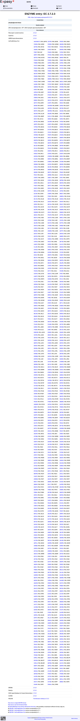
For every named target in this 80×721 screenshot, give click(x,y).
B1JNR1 (35, 684)
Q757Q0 (61, 276)
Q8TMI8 (35, 47)
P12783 (49, 84)
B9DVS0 (50, 609)
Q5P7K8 (36, 121)
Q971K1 (49, 615)
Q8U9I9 (35, 105)
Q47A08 (49, 252)
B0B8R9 (62, 209)
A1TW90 (36, 436)
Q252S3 (49, 201)
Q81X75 (35, 129)
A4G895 (36, 321)
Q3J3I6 (35, 193)
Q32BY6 (36, 548)
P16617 (35, 52)
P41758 (61, 73)
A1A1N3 (35, 151)
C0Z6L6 (36, 167)
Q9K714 (49, 311)
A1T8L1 (61, 409)
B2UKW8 (50, 105)
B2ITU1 (35, 428)
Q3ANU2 (62, 199)
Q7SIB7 (49, 49)
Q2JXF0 (61, 617)
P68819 (49, 564)
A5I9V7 (49, 345)
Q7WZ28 (50, 372)
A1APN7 (35, 444)
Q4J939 (61, 612)
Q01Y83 (61, 553)
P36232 (49, 76)
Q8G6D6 (61, 151)
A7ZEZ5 (61, 175)
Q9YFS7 (35, 103)
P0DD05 (62, 599)
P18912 (49, 297)
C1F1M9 (61, 92)
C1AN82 (49, 393)
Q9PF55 (61, 671)
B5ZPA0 (61, 495)
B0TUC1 (61, 535)
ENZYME (29, 2)
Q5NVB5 (62, 49)
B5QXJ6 (61, 516)
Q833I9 (49, 276)
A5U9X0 (36, 308)
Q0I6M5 (49, 623)
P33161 (35, 447)
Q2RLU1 (49, 388)
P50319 (61, 65)
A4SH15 (61, 207)
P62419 (49, 503)
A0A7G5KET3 (37, 41)
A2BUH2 (62, 460)
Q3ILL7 (49, 484)
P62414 (49, 353)
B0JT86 (61, 385)
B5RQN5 (36, 164)
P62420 (61, 636)
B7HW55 (36, 135)
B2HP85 (50, 399)
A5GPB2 (62, 620)
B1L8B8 (49, 636)
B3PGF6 (49, 191)
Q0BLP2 (62, 289)
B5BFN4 (62, 521)
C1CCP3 (61, 609)
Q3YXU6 (36, 551)
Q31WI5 (61, 545)
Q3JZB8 (61, 575)
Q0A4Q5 (62, 111)
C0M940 (50, 580)
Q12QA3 (35, 535)
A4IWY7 (49, 292)
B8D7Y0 (49, 172)
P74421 (49, 625)
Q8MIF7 (35, 55)
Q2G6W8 (62, 428)
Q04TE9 (36, 351)
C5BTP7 (61, 625)
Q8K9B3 (36, 172)
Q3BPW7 (62, 665)
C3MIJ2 (61, 551)
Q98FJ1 (49, 495)
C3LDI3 (49, 127)
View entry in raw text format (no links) (17, 704)
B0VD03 (50, 92)
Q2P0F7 (49, 668)
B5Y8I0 (61, 239)
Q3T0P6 (49, 41)
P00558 (49, 44)
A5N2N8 (50, 231)
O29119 (61, 119)
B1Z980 (49, 383)
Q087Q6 (49, 535)
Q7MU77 (36, 455)
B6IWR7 (36, 500)
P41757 (61, 185)
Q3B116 (35, 204)
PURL (29, 17)
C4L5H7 (36, 281)
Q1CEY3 (35, 681)
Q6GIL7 (35, 567)
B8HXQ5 (62, 249)
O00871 (35, 628)
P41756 (61, 121)
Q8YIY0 (61, 167)
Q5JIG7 (49, 631)
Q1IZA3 (35, 255)
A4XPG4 (36, 273)
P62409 (61, 129)
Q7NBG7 (61, 393)
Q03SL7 (61, 356)
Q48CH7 (49, 468)
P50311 (49, 236)
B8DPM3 (50, 425)
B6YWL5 (36, 633)
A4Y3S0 (36, 540)
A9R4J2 (61, 679)
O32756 (35, 335)
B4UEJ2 (50, 116)
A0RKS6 (62, 127)
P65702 (49, 527)
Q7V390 (49, 465)
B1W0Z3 (50, 583)
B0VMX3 (62, 89)
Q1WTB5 (36, 359)
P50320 (36, 81)
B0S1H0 (61, 281)
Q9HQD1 (36, 316)
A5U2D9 (50, 407)
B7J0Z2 (36, 159)
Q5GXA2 (36, 671)
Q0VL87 (35, 108)
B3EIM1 (61, 201)
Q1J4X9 (61, 593)
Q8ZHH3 (50, 679)
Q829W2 (62, 577)
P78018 (49, 401)
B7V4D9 (36, 471)
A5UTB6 (62, 505)
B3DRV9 (50, 151)
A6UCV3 (36, 553)
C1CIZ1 (35, 612)
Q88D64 (49, 481)
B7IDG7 (61, 628)
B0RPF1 (35, 665)
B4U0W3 (62, 580)
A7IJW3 (49, 671)
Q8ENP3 (36, 431)
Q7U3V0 (49, 436)
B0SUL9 (50, 188)
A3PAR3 (36, 457)
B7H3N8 (62, 87)
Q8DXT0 (50, 577)
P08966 (36, 63)
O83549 (49, 644)
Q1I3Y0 (49, 473)
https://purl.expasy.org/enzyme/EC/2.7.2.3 (41, 17)
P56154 (49, 319)
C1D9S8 (49, 343)
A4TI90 (49, 681)
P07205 (49, 55)
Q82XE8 (49, 420)
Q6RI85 (61, 57)
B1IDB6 (61, 225)
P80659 (36, 76)
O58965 (61, 489)
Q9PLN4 (50, 204)
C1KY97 (49, 361)
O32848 (49, 391)
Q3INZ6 (35, 412)
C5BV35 (61, 148)
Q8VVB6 (62, 607)
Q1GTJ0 (35, 556)
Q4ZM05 (62, 484)
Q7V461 (35, 465)
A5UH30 (50, 308)
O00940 (50, 239)
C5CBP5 (36, 388)
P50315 (49, 316)
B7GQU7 (36, 153)
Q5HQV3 (36, 572)
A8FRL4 (36, 543)
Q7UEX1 (61, 497)
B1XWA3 (36, 353)
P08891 (61, 60)
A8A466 (36, 268)
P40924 (36, 143)
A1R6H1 (61, 433)
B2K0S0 (36, 679)
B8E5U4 (62, 529)
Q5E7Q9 (61, 108)
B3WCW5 (36, 332)
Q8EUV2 (50, 367)
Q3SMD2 (36, 641)
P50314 (35, 668)
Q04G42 (50, 431)
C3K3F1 (35, 476)
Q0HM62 (50, 543)
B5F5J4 (36, 513)
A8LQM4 (62, 263)
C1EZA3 (49, 132)
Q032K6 (49, 340)
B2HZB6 (50, 89)
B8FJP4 (36, 257)
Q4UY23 (62, 663)
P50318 (49, 73)
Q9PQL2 (61, 649)
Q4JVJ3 (61, 244)
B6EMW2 (50, 111)
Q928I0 (35, 361)
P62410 (49, 148)
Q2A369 (61, 287)
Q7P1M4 (61, 215)
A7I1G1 (61, 177)
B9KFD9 (62, 183)
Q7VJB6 (61, 316)
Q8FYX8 (36, 169)
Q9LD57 (35, 73)
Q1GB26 (49, 332)
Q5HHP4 (62, 561)
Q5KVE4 (62, 295)
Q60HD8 (62, 44)
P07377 (35, 65)
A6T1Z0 (61, 324)
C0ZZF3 (49, 500)
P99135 (61, 564)
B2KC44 (50, 273)
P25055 (49, 60)
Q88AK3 (36, 484)
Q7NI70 (49, 303)
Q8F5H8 (61, 353)
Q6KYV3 (36, 452)
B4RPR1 (36, 415)
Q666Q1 (61, 681)
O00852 (61, 300)
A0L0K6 (62, 540)
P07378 (61, 68)
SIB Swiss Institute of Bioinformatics (45, 717)
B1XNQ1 (49, 449)
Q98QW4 (62, 401)
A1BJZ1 (49, 207)
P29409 (61, 76)
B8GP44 (50, 641)
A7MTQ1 (49, 652)
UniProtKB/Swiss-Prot (20, 708)
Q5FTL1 (61, 303)
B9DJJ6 (62, 569)
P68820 (36, 569)
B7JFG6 (49, 129)
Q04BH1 (61, 332)
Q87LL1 (49, 655)
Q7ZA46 (61, 449)
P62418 (35, 449)
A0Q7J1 (49, 289)
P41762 (61, 71)
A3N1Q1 (49, 97)
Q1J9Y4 (35, 593)
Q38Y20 (61, 343)
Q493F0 (61, 153)
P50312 (35, 68)
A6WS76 (50, 532)
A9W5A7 (62, 375)
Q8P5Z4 (49, 665)
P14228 (35, 324)
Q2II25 (61, 113)
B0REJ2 (62, 217)
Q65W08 (62, 367)
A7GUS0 (62, 135)
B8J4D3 (62, 257)
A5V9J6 (49, 497)
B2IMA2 (35, 601)
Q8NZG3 (62, 591)
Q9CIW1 (61, 337)
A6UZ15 (49, 479)
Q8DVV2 (50, 585)
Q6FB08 (49, 87)
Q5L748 (35, 199)
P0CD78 (49, 215)
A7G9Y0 (36, 228)
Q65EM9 (36, 140)
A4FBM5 (50, 511)
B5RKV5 (50, 159)
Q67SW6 (62, 615)
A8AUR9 (36, 583)
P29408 (61, 47)
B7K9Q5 (36, 303)
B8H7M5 (36, 473)
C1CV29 (61, 252)
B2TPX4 (62, 223)
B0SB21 (61, 348)
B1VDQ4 (49, 247)
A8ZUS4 (36, 260)
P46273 (35, 185)
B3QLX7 (61, 204)
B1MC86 (36, 391)
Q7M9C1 (49, 660)
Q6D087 (61, 439)
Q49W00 (36, 575)
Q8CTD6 (50, 572)
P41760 (61, 52)
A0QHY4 (62, 388)
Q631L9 (49, 137)
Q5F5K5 (61, 412)
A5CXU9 (36, 652)
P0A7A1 (61, 548)
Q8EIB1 (49, 537)
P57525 (61, 169)
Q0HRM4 (62, 543)
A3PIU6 (61, 191)
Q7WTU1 (50, 556)
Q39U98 (36, 297)
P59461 (61, 172)
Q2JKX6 (36, 620)
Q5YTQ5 (61, 425)
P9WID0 (62, 407)
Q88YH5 (36, 343)
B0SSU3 (62, 351)
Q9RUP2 (50, 255)
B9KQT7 (61, 193)
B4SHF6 (62, 441)
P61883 (49, 489)
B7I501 (35, 89)
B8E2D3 (49, 263)
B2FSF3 (36, 585)
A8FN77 (35, 180)
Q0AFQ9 (36, 420)
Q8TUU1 (36, 380)
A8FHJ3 (62, 140)
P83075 (49, 135)
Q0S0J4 (62, 500)
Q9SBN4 (50, 79)
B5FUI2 (49, 516)
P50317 (61, 511)
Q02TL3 (49, 471)
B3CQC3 (50, 433)
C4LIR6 (35, 247)
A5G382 (49, 300)
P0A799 (61, 271)
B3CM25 (36, 660)
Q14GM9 (36, 287)
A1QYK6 (49, 164)
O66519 (49, 119)
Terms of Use (37, 719)
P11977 (61, 273)
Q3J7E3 (36, 423)
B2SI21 (61, 668)
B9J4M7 (36, 137)
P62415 (61, 399)
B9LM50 (50, 209)
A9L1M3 (61, 532)
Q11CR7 (35, 196)
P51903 (49, 196)
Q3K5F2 (61, 479)
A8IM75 (35, 124)
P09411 (49, 47)
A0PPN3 (50, 409)
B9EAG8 (36, 367)
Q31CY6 (35, 463)
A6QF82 (36, 564)
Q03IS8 (35, 609)
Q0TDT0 (62, 268)
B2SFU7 (36, 289)
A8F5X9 (49, 476)
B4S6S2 (61, 455)
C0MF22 (50, 604)
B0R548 (62, 313)
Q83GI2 (49, 649)
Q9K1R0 (35, 417)
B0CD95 (62, 84)
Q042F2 (61, 335)
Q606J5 (49, 375)
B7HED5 (62, 132)
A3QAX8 (36, 537)
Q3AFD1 (35, 188)
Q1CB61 (61, 676)
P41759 (61, 527)
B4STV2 (62, 583)
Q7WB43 (50, 161)
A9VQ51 (49, 140)
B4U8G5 (62, 321)
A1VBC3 (35, 425)
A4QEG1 (36, 244)
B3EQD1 (35, 207)
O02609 (49, 575)
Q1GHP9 (61, 508)
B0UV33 (50, 321)
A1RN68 (36, 545)
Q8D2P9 (49, 657)
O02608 (49, 279)
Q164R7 (49, 505)
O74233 (61, 292)
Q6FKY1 (49, 185)
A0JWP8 (50, 121)
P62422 (61, 657)
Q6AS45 (49, 260)
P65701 (61, 391)
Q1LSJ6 (35, 148)
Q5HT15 (49, 183)
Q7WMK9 (50, 156)
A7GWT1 (36, 177)
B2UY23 (50, 223)
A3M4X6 (36, 92)
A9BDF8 (50, 460)
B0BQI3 (35, 100)
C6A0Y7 (36, 636)
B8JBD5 (50, 113)
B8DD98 (36, 364)
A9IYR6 (61, 145)
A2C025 (49, 457)
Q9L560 (49, 167)
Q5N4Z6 (49, 620)
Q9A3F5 (61, 188)
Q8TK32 (36, 57)
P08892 (36, 71)
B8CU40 (50, 540)
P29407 (49, 673)
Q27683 (49, 63)
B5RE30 (36, 519)
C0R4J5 (36, 663)
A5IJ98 (49, 633)
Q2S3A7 (35, 524)
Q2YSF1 (49, 561)
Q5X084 (36, 348)
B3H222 (61, 97)
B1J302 (61, 481)
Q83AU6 (61, 247)
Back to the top (74, 718)
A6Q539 (49, 423)
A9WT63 (62, 492)
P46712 (35, 399)
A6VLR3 (49, 100)
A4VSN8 (36, 607)
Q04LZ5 (36, 588)
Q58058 (61, 377)
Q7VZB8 (61, 161)
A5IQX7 (35, 561)
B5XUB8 (62, 327)
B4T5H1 (61, 519)
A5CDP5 (36, 433)
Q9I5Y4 (61, 471)
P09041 (49, 57)
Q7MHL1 (36, 657)
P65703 (61, 524)
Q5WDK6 (50, 551)
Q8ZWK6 (36, 489)
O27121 (49, 385)
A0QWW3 (36, 404)
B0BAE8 (62, 212)
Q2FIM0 (49, 559)
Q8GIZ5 (49, 335)
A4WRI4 (50, 193)
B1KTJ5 (49, 228)
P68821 (49, 569)
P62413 (49, 337)
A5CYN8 (50, 444)
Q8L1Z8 (35, 145)
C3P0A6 (36, 127)
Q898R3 (61, 236)
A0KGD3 (62, 100)
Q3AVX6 (61, 623)
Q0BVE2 (36, 305)
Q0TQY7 (35, 233)
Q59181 (61, 156)
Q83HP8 (36, 649)
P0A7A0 (36, 271)
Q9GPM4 (62, 260)
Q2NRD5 (50, 553)
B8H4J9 (36, 191)
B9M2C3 (50, 295)
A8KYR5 (36, 439)
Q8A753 (49, 143)
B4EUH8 (62, 463)
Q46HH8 (36, 468)
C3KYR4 (62, 220)
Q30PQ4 (36, 615)
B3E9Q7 (49, 647)
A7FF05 (49, 676)
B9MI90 (35, 95)
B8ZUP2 (62, 396)
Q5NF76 (36, 292)
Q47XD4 (36, 239)
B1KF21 (49, 545)
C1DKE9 (61, 124)
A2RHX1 (36, 340)
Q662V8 (61, 159)
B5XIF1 (49, 601)
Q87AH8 (36, 673)
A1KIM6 (35, 393)
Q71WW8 (62, 361)
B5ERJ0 (62, 95)
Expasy (29, 717)
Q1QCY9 (35, 487)
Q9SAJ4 (62, 81)
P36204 (49, 81)
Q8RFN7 (36, 295)
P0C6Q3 (36, 655)
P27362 (61, 452)
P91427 (35, 175)
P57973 (49, 439)
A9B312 (61, 319)
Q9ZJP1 (35, 319)
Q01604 (35, 265)
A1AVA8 (35, 511)
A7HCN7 (36, 116)
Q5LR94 (49, 508)
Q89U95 (61, 164)
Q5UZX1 (49, 313)
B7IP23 (35, 132)
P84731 (49, 452)
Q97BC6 (61, 639)
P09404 (49, 684)
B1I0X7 (49, 257)
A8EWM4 (50, 108)
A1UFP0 (61, 404)
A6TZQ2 (36, 559)
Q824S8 (36, 201)
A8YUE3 (36, 337)
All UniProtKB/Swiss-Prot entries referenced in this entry (22, 706)
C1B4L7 (35, 503)
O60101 (35, 529)
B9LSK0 (36, 313)
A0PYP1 (61, 231)
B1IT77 (49, 271)
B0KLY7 (36, 481)
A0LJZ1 (49, 617)
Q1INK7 (49, 329)
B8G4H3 (50, 199)
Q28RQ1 (35, 327)
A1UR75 (61, 143)
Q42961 (35, 79)
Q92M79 (36, 497)
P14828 (35, 329)
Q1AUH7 (35, 508)
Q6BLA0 (36, 252)
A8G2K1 (61, 457)
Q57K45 (36, 516)
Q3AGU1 (36, 625)
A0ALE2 (62, 364)
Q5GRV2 (62, 660)
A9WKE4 (62, 196)
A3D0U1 (36, 532)
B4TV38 (49, 524)
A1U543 (61, 369)
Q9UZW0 (62, 487)
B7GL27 (61, 116)
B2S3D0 (62, 644)
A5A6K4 (36, 49)
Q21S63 (61, 105)
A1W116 (35, 183)
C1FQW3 (50, 225)
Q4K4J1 (61, 473)
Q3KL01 (49, 212)
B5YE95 (36, 263)
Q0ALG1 (35, 369)
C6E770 (61, 297)
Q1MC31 (35, 495)
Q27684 (61, 63)
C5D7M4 (36, 300)
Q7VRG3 (49, 153)
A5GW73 (36, 623)
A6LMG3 (62, 631)
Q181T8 (61, 228)
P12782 (61, 79)
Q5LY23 (49, 607)
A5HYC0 (36, 225)
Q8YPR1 (49, 428)
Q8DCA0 (62, 655)
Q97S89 (49, 599)
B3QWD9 (36, 212)
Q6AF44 (49, 348)
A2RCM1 (36, 596)
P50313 (49, 628)
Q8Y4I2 (49, 364)
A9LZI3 (49, 415)
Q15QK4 (61, 468)
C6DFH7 (36, 441)
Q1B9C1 (35, 407)
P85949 (61, 476)
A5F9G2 (61, 652)
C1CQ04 (49, 612)
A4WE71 (36, 276)
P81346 (49, 233)
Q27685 (49, 68)
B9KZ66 (61, 633)
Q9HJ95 (36, 631)
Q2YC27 (61, 420)
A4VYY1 (35, 604)
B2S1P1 (35, 161)
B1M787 (61, 383)
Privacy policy (43, 719)
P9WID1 (35, 409)
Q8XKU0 (62, 233)
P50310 (61, 41)
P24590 (49, 324)
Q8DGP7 (49, 639)
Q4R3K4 (62, 55)
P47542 (35, 396)
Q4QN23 (62, 305)
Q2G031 (61, 559)
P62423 (36, 383)
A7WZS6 (62, 556)
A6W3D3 (50, 369)
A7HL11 (49, 281)
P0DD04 (50, 588)
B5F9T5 (36, 111)
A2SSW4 (50, 380)
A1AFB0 (49, 268)
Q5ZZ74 (61, 345)
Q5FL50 (61, 329)
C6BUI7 (35, 372)
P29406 (36, 60)
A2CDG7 (36, 460)
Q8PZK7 (61, 380)
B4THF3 (50, 519)
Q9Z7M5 (36, 209)
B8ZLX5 (61, 596)
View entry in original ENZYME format (17, 703)
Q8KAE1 (36, 215)
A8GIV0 (49, 529)
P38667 (61, 417)
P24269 (49, 455)
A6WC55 (50, 327)
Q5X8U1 (35, 345)
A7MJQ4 (36, 249)
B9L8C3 (49, 412)
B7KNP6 (36, 375)
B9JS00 (36, 113)
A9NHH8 (36, 87)
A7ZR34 (49, 265)
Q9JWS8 (62, 415)
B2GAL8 (50, 359)
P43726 (61, 308)
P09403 (36, 639)
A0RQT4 (50, 177)
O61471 (35, 119)
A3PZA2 (49, 404)
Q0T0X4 (50, 548)
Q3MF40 (62, 647)
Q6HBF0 (62, 137)
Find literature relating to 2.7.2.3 (41, 698)
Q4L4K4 (62, 572)
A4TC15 (49, 396)
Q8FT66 (61, 241)
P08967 (49, 65)
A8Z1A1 (61, 567)
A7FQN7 (49, 220)
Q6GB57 (49, 567)
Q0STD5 (36, 236)
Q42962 (36, 84)
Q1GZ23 (35, 377)
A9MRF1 (61, 513)
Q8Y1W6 (50, 492)
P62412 (61, 423)
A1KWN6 (50, 417)
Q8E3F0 (36, 577)
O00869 (61, 436)
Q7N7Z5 (49, 447)
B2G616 (61, 359)
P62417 (61, 431)
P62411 (49, 241)
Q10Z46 (35, 647)
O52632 (36, 220)
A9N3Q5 (50, 521)
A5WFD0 (50, 487)
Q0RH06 (36, 284)
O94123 (61, 103)
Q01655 (49, 244)
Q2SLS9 (36, 311)
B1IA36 (49, 596)
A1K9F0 (49, 124)
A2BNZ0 (62, 465)
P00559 (36, 44)
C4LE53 (61, 641)
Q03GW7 (50, 441)
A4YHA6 (36, 385)
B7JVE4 (61, 503)
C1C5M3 (49, 591)
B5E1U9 (61, 588)
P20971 (49, 377)
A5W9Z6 (36, 479)
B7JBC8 (49, 95)
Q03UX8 (50, 356)
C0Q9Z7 (61, 255)
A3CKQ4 (62, 604)
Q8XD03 (62, 265)
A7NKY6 (36, 505)
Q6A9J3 (49, 249)
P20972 (61, 372)
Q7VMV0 (50, 305)
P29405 (49, 52)
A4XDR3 (36, 527)
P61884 (35, 492)
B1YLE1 (61, 279)
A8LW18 (50, 513)
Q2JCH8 (50, 284)
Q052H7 (49, 351)
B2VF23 (36, 279)
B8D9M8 (50, 169)
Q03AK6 (62, 340)
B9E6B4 (36, 231)
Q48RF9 (36, 599)
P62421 (35, 644)
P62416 (35, 401)
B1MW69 (36, 356)
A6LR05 (36, 223)
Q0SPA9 (36, 156)
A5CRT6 (50, 217)
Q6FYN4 (50, 145)
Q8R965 (49, 175)
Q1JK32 (49, 593)
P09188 (61, 444)
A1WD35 (36, 97)
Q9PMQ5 (62, 180)
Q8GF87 (61, 447)
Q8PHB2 (50, 663)
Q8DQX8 (62, 601)
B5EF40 (36, 217)
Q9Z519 (35, 580)
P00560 (61, 673)
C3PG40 (36, 241)
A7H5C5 (49, 180)
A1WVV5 (62, 311)
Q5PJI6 (35, 521)
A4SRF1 (49, 103)
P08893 (49, 71)
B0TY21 (61, 284)
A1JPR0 (35, 676)
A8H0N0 (62, 537)
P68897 (61, 585)
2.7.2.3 (34, 33)
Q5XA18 (35, 591)
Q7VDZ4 (49, 463)
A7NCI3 (49, 287)
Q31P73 (35, 617)
